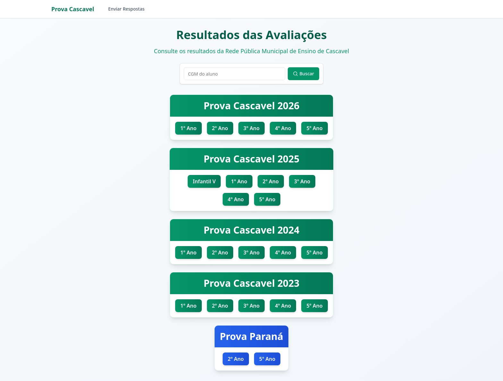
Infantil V (204, 181)
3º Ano (251, 128)
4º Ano (283, 128)
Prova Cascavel (72, 9)
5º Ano (314, 128)
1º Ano (188, 128)
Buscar (303, 73)
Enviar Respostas (126, 9)
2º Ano (220, 128)
